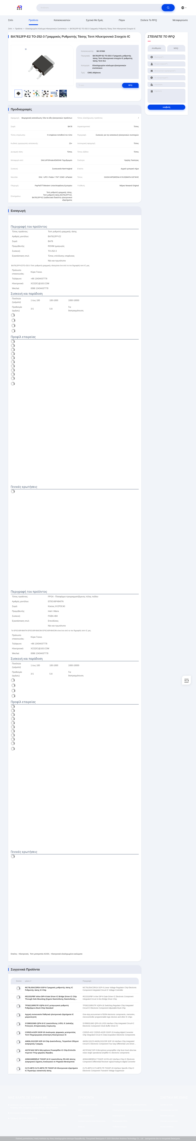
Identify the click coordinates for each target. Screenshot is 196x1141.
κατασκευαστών (62, 20)
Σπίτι (10, 20)
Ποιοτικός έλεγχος (167, 1116)
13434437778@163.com (30, 1113)
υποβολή (166, 107)
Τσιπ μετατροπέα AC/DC (39, 954)
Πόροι (122, 20)
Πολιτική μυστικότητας (169, 1121)
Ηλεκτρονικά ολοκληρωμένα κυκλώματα (66, 954)
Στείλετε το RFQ (149, 20)
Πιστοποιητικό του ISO (169, 1110)
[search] (168, 7)
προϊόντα (33, 20)
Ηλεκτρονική (24, 954)
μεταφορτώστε (180, 20)
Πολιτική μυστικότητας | (25, 1139)
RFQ (130, 85)
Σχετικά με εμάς (94, 20)
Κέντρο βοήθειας (166, 1127)
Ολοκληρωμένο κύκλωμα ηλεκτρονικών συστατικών (46, 29)
